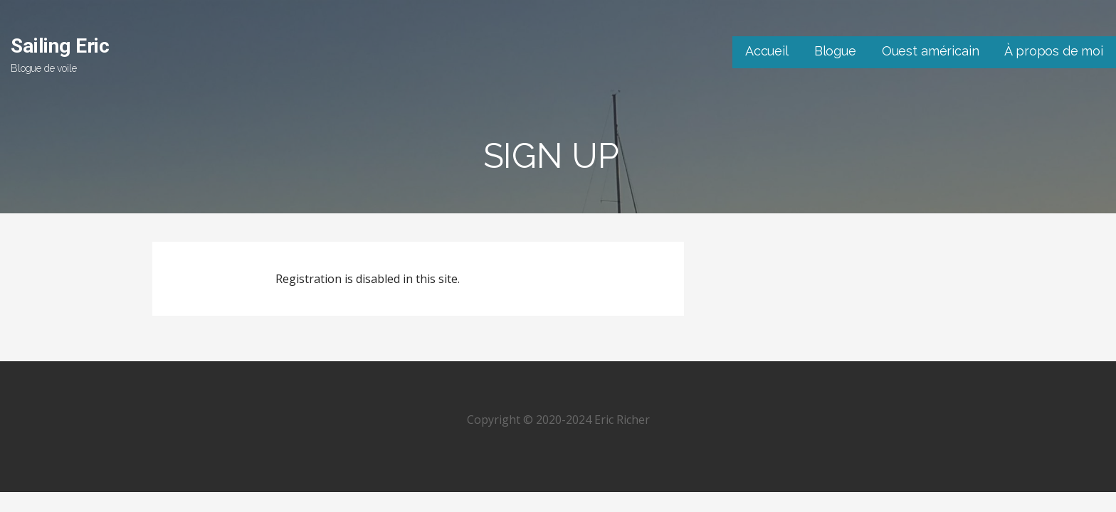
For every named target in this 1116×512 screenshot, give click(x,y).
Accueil (767, 50)
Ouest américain (930, 50)
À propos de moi (1053, 50)
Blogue (835, 50)
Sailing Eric (60, 46)
